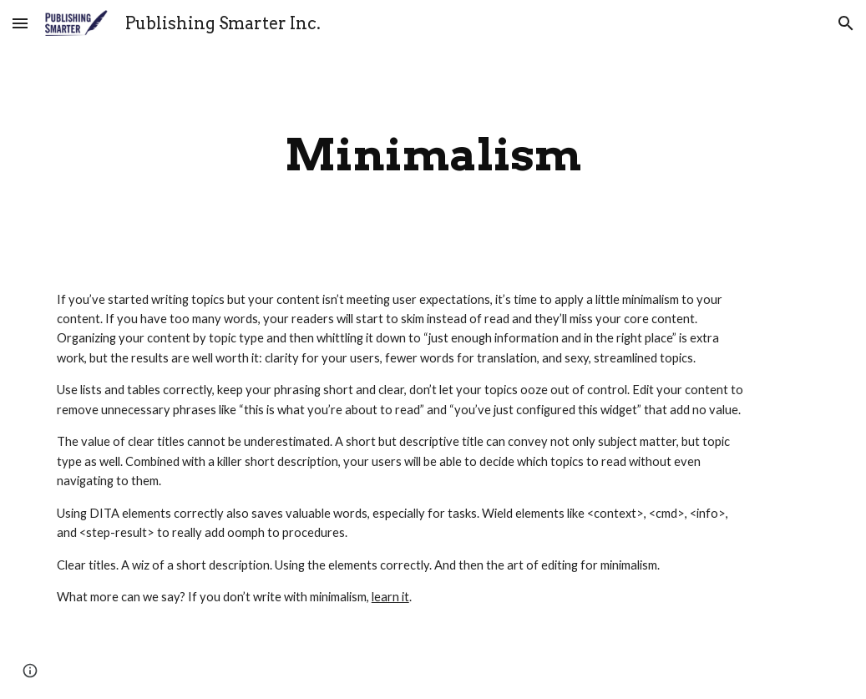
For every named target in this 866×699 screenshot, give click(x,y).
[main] (433, 155)
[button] (20, 23)
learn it (390, 597)
